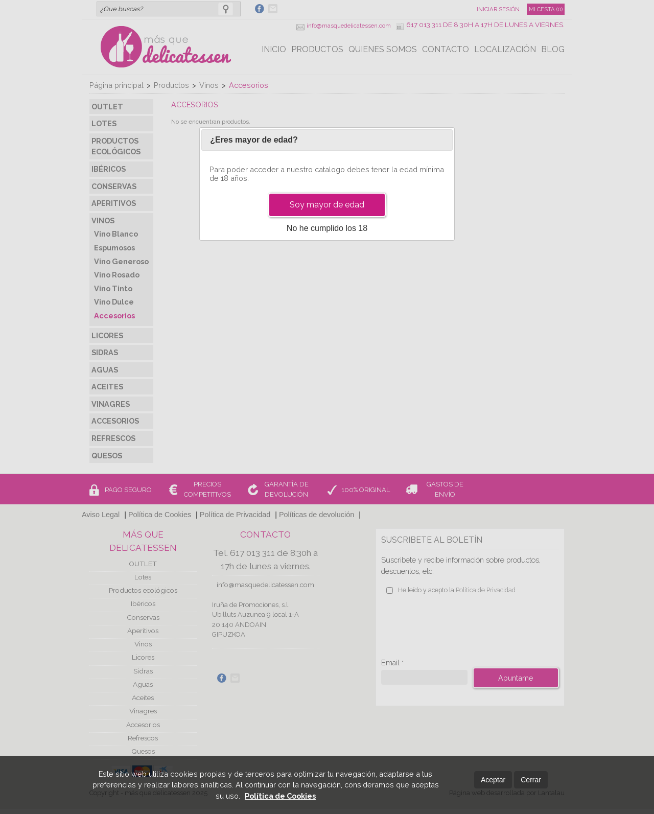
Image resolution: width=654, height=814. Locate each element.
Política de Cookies (280, 796)
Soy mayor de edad (327, 205)
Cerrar (531, 780)
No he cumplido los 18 (327, 228)
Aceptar (493, 780)
